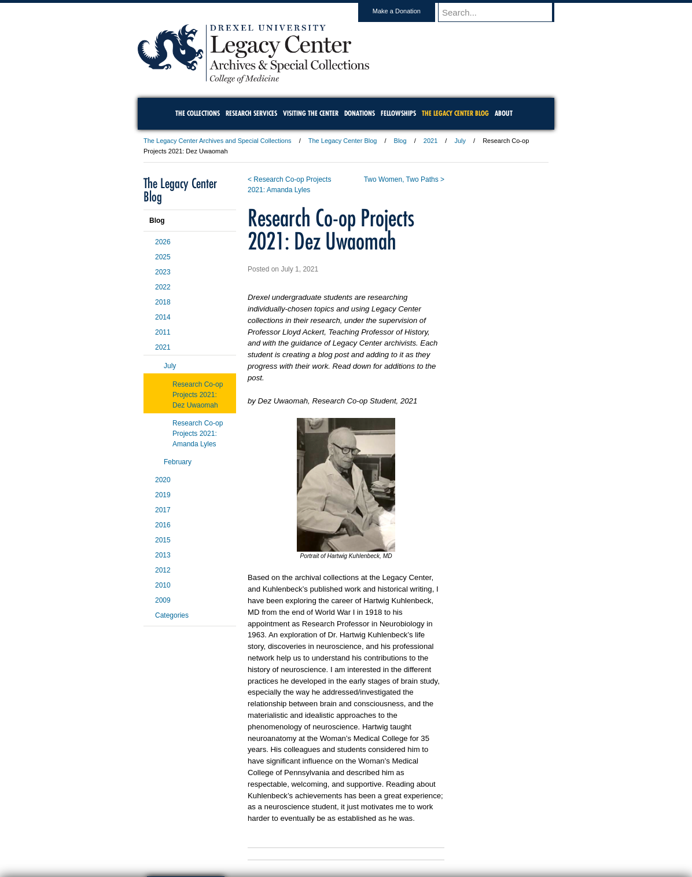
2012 (163, 570)
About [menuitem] (504, 113)
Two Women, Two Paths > (404, 179)
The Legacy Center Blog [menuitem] (455, 113)
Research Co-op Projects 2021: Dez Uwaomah (197, 394)
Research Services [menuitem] (251, 113)
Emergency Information (336, 848)
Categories (172, 615)
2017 (163, 510)
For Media (267, 836)
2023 (163, 272)
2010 (163, 585)
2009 (163, 600)
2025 (163, 257)
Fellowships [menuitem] (398, 113)
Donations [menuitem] (359, 113)
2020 (163, 480)
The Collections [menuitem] (197, 113)
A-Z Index (231, 836)
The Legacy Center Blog (342, 140)
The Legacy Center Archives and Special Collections (217, 140)
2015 (163, 540)
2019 (163, 495)
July (460, 140)
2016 (163, 525)
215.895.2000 (446, 868)
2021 (430, 140)
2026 (163, 242)
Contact (384, 836)
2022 (163, 287)
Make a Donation (408, 11)
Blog (400, 140)
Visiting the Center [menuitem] (310, 113)
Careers (301, 836)
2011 (163, 332)
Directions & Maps (428, 836)
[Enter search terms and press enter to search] (502, 12)
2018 (163, 302)
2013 (163, 555)
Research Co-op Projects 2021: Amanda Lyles (197, 433)
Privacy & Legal (343, 836)
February (178, 462)
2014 (163, 317)
